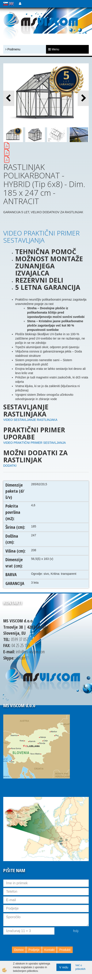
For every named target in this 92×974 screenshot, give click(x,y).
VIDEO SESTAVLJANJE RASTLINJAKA (30, 419)
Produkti (64, 950)
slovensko (5, 3)
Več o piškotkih (80, 967)
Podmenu (12, 49)
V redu (63, 967)
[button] (83, 98)
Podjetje (33, 950)
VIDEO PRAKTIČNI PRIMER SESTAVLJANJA (41, 237)
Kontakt (49, 950)
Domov (19, 950)
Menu (53, 49)
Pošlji (76, 931)
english (11, 3)
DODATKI (9, 465)
